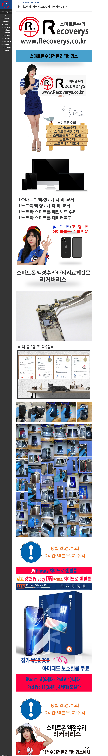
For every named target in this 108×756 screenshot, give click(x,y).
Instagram (3, 12)
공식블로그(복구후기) (6, 47)
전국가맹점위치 (5, 50)
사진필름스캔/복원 (6, 35)
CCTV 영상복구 (5, 24)
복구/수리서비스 (5, 21)
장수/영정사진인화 (6, 38)
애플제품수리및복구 (6, 27)
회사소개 (4, 15)
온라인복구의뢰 (5, 44)
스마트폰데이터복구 (6, 30)
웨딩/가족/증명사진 (6, 41)
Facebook (9, 12)
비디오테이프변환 (6, 33)
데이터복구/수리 (5, 18)
